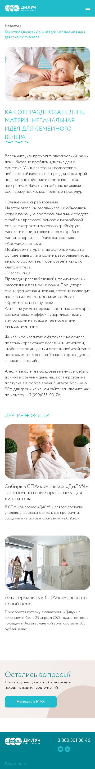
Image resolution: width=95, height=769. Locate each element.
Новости (12, 26)
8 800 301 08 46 (74, 740)
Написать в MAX (31, 701)
